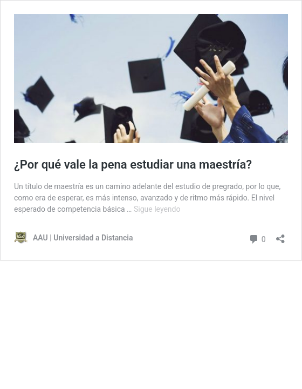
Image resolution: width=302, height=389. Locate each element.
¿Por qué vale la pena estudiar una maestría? (133, 164)
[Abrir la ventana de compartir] (280, 235)
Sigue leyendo (157, 209)
